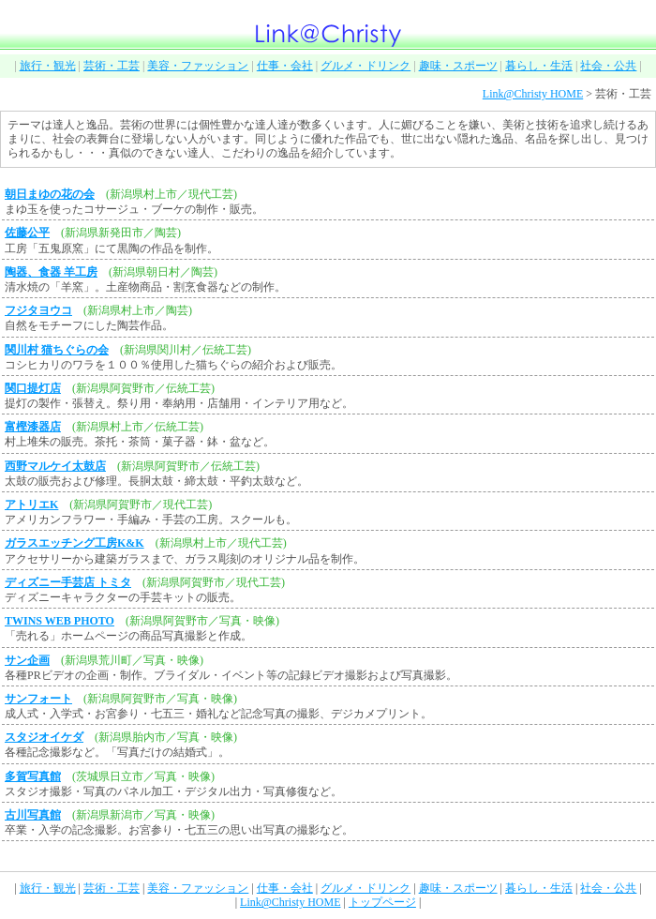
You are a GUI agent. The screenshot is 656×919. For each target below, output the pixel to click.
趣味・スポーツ (458, 65)
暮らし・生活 (539, 65)
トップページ (382, 902)
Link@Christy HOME (533, 93)
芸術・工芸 (111, 65)
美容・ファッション (197, 65)
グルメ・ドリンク (365, 65)
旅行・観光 (48, 65)
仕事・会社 (285, 65)
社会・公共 (608, 65)
